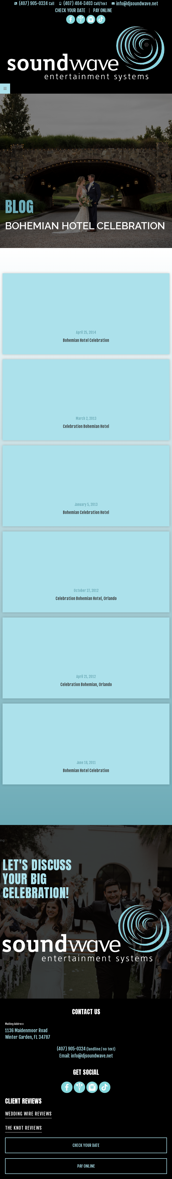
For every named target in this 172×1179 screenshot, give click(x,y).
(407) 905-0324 (71, 1048)
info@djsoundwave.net (92, 1056)
